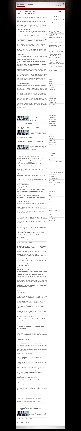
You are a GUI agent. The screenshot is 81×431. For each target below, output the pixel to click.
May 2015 (51, 110)
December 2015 (52, 100)
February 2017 (52, 89)
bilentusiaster (52, 174)
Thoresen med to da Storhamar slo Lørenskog (56, 35)
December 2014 (52, 119)
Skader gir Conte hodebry (55, 66)
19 (52, 22)
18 (49, 22)
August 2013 (51, 149)
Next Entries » (26, 422)
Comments (60, 5)
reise (50, 195)
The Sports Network (22, 349)
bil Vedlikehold (52, 180)
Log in (50, 216)
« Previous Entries (20, 422)
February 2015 (52, 115)
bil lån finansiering (53, 178)
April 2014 (51, 134)
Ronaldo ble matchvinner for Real (56, 38)
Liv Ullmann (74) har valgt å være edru (39, 203)
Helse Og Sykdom (53, 203)
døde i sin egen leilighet (22, 183)
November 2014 (52, 121)
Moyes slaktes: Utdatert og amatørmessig (32, 114)
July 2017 (51, 79)
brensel (51, 186)
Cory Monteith (32, 189)
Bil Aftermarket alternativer (56, 172)
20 (54, 22)
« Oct (52, 25)
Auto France (52, 206)
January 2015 (52, 117)
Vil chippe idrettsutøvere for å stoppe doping (56, 55)
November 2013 (52, 144)
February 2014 (52, 138)
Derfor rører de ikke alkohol (28, 156)
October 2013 (52, 146)
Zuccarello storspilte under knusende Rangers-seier (31, 327)
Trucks (50, 197)
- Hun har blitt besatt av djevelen (29, 399)
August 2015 (51, 104)
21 (56, 22)
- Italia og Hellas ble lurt (26, 14)
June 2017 (51, 81)
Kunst (50, 208)
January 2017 (52, 91)
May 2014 (51, 132)
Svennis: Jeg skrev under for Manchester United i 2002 (32, 142)
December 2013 (52, 142)
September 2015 (52, 102)
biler (50, 189)
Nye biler (51, 159)
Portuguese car (53, 205)
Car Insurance (52, 176)
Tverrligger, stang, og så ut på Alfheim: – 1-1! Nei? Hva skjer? (56, 41)
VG (17, 389)
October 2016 (52, 96)
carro (50, 201)
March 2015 (51, 113)
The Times (40, 276)
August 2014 (51, 127)
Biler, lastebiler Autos (54, 182)
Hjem (50, 167)
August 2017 (51, 77)
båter (50, 193)
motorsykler (52, 191)
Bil (26, 123)
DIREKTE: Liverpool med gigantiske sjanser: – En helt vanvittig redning (56, 59)
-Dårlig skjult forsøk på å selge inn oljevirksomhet (55, 32)
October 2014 (52, 123)
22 (58, 22)
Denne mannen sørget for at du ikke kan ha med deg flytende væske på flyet (31, 247)
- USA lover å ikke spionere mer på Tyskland (29, 408)
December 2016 (52, 93)
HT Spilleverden (53, 210)
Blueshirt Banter (22, 339)
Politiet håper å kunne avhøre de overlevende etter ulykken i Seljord (56, 63)
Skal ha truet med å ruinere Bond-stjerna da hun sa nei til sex (56, 51)
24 (63, 22)
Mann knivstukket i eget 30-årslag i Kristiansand (29, 358)
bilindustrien (25, 4)
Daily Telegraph (27, 269)
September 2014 (52, 125)
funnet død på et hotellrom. (40, 189)
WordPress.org (53, 222)
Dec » (61, 25)
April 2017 (51, 85)
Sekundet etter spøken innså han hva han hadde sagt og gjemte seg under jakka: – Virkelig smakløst (56, 46)
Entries (52, 218)
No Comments (30, 123)
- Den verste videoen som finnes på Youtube (29, 127)
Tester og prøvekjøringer (55, 161)
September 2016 (52, 98)
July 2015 (51, 106)
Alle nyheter (52, 155)
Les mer (35, 120)
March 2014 (51, 136)
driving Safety (52, 184)
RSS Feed (57, 5)
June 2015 (51, 108)
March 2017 (51, 87)
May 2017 (51, 83)
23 (60, 22)
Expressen (30, 162)
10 (63, 19)
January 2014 (52, 140)
